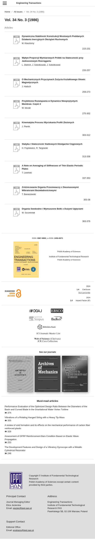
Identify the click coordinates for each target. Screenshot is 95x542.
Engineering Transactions (28, 3)
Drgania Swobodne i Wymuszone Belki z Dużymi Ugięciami (52, 208)
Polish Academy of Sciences (69, 252)
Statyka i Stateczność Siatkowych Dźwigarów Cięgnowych (52, 144)
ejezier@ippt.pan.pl (22, 508)
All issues (18, 12)
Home (7, 12)
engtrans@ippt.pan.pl (23, 530)
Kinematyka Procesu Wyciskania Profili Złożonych (48, 122)
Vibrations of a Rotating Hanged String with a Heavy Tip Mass (35, 417)
